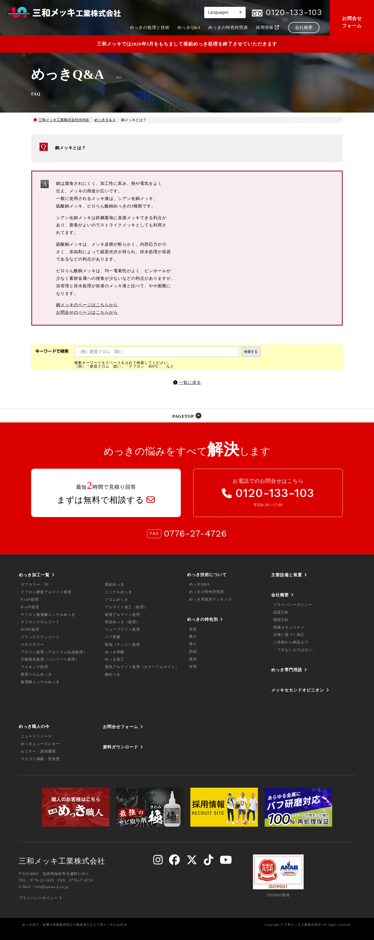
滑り (193, 644)
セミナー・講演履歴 (38, 751)
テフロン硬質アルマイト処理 (46, 592)
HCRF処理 (30, 629)
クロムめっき (116, 600)
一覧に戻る (190, 382)
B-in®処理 (30, 607)
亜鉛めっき (114, 584)
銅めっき (113, 674)
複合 (193, 659)
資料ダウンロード (120, 747)
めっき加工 (114, 659)
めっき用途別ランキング (210, 599)
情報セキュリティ (288, 627)
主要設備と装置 (286, 575)
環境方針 (281, 620)
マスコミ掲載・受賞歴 (40, 759)
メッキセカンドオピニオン (297, 690)
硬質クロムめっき (36, 674)
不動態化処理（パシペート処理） (50, 659)
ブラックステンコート (40, 637)
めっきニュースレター (40, 744)
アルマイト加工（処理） (126, 607)
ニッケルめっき (118, 592)
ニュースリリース (36, 736)
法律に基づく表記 (288, 635)
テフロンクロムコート (40, 622)
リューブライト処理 (122, 629)
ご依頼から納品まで (290, 642)
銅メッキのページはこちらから (87, 305)
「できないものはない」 (294, 650)
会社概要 (280, 595)
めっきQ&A (199, 584)
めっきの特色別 (202, 619)
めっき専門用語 (286, 670)
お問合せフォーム (352, 22)
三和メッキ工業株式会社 (62, 861)
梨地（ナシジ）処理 (122, 645)
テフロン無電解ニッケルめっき (48, 615)
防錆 (193, 652)
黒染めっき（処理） (122, 622)
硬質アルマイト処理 (122, 615)
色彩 (193, 629)
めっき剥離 (114, 652)
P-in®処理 (30, 600)
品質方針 (281, 612)
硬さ (193, 636)
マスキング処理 (34, 667)
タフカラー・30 (34, 584)
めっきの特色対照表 (206, 592)
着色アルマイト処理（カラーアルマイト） (142, 667)
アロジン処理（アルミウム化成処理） (54, 652)
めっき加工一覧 (34, 575)
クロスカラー (32, 645)
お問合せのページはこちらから (87, 312)
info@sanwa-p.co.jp (52, 887)
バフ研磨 (113, 637)
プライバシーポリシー (292, 605)
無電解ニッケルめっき (40, 682)
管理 (193, 667)
